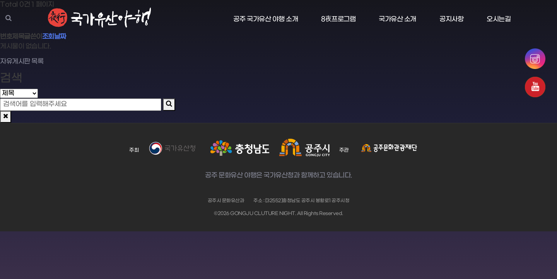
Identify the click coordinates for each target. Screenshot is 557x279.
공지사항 (451, 19)
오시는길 (499, 19)
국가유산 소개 (397, 19)
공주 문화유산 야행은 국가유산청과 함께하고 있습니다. (278, 176)
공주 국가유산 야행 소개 (265, 19)
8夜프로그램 (338, 19)
